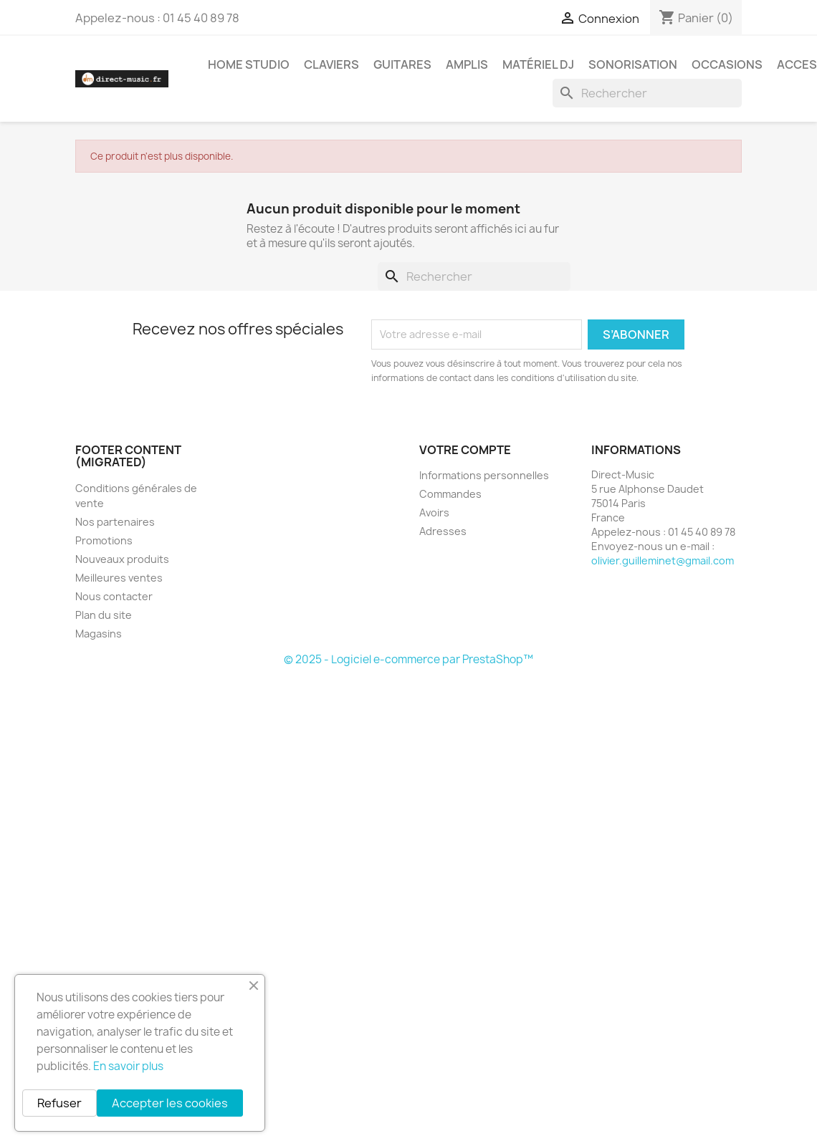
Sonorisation (632, 64)
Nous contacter (114, 596)
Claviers (331, 64)
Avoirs (434, 512)
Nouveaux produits (122, 559)
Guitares (402, 64)
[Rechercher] (647, 93)
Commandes (450, 494)
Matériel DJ (538, 64)
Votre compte (465, 450)
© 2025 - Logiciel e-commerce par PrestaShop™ (408, 659)
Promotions (104, 540)
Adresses (443, 531)
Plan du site (103, 615)
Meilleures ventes (119, 577)
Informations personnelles (484, 475)
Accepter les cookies (170, 1103)
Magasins (98, 633)
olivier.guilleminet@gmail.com (662, 560)
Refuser (59, 1103)
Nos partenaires (115, 522)
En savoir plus (128, 1066)
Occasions (727, 64)
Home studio (249, 64)
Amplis (467, 64)
